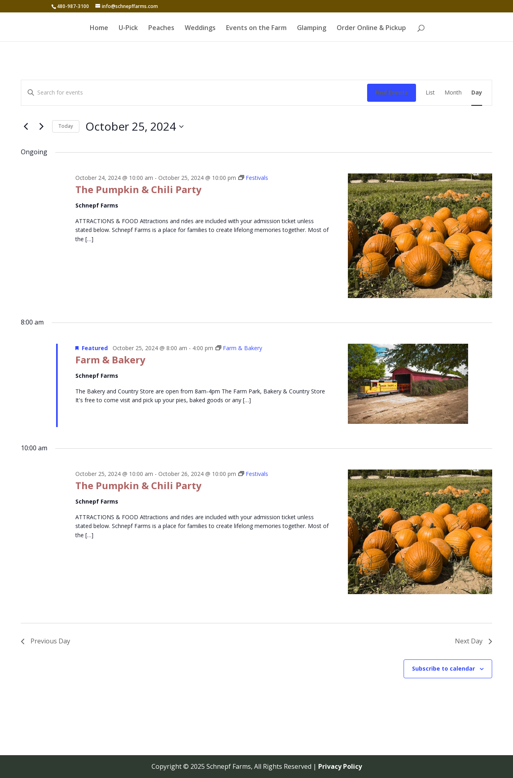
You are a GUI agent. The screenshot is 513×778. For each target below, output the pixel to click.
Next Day (473, 641)
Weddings (200, 28)
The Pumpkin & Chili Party (138, 189)
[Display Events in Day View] (476, 92)
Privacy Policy (340, 766)
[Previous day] (25, 126)
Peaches (161, 28)
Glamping (311, 28)
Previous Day (45, 641)
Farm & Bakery (110, 359)
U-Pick (128, 28)
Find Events (391, 92)
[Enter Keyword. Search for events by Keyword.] (194, 92)
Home (99, 28)
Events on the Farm (256, 28)
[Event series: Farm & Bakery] (239, 348)
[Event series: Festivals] (253, 177)
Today (66, 126)
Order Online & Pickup (371, 28)
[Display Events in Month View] (453, 92)
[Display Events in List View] (430, 92)
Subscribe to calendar (443, 668)
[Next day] (41, 126)
